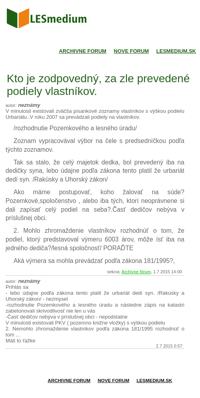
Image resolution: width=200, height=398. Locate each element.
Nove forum (131, 51)
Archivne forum (82, 51)
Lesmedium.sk (176, 51)
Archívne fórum (136, 271)
